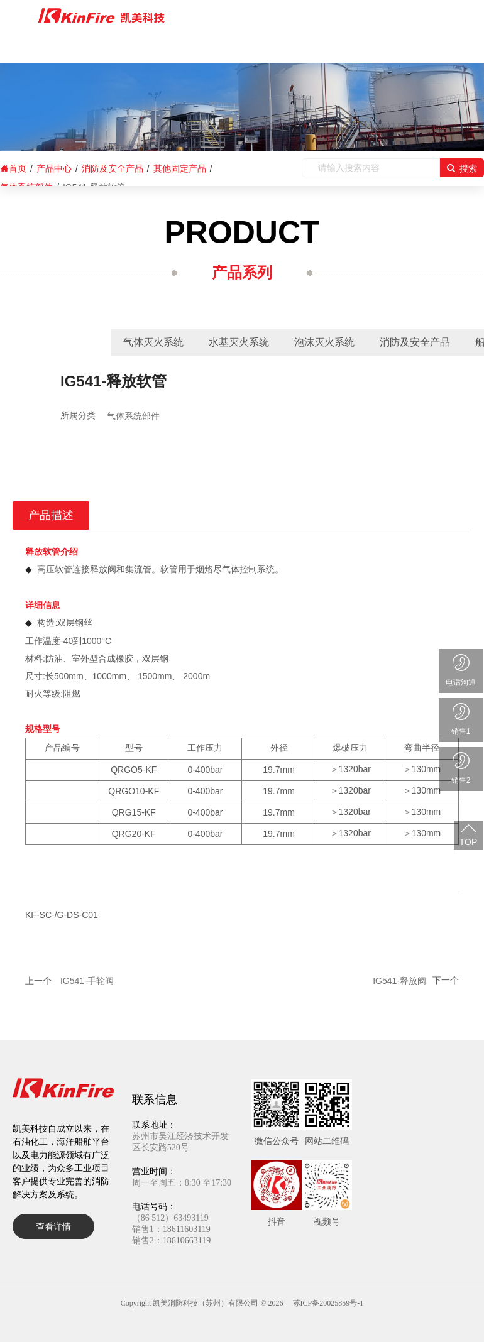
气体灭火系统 (153, 342)
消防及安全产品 (415, 342)
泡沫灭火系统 (324, 342)
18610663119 (187, 1240)
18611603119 (187, 1229)
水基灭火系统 (239, 342)
